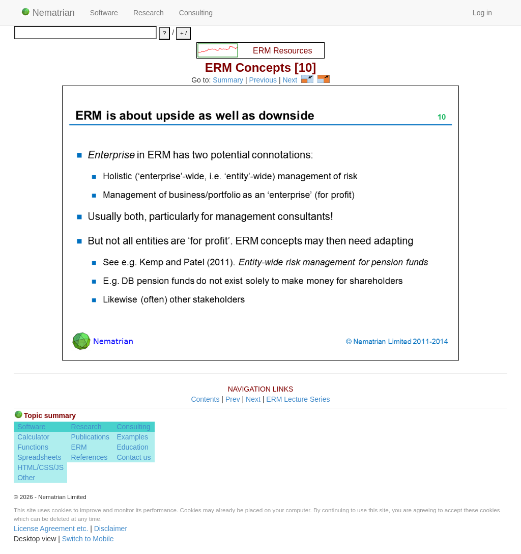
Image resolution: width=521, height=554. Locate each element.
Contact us (134, 457)
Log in (482, 13)
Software (104, 13)
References (89, 457)
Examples (132, 437)
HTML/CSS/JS (40, 467)
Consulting (196, 13)
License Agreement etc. (51, 528)
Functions (32, 447)
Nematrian (48, 13)
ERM (79, 447)
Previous (263, 80)
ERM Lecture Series (298, 399)
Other (26, 478)
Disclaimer (110, 528)
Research (148, 13)
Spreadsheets (39, 457)
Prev (232, 399)
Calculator (33, 437)
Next (289, 80)
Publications (90, 437)
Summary (228, 80)
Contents (205, 399)
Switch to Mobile (88, 539)
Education (132, 447)
